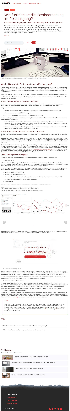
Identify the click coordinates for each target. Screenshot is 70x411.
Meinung (25, 3)
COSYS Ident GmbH (12, 403)
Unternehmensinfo (12, 397)
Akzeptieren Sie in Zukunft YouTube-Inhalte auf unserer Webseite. (35, 251)
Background (32, 3)
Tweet (35, 45)
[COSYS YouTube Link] (61, 409)
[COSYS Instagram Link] (50, 409)
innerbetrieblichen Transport (49, 309)
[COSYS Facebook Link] (53, 409)
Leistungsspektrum (12, 400)
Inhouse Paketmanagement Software (43, 149)
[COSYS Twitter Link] (55, 409)
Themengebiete (17, 3)
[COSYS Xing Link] (58, 409)
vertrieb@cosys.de (17, 297)
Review (39, 3)
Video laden (35, 256)
